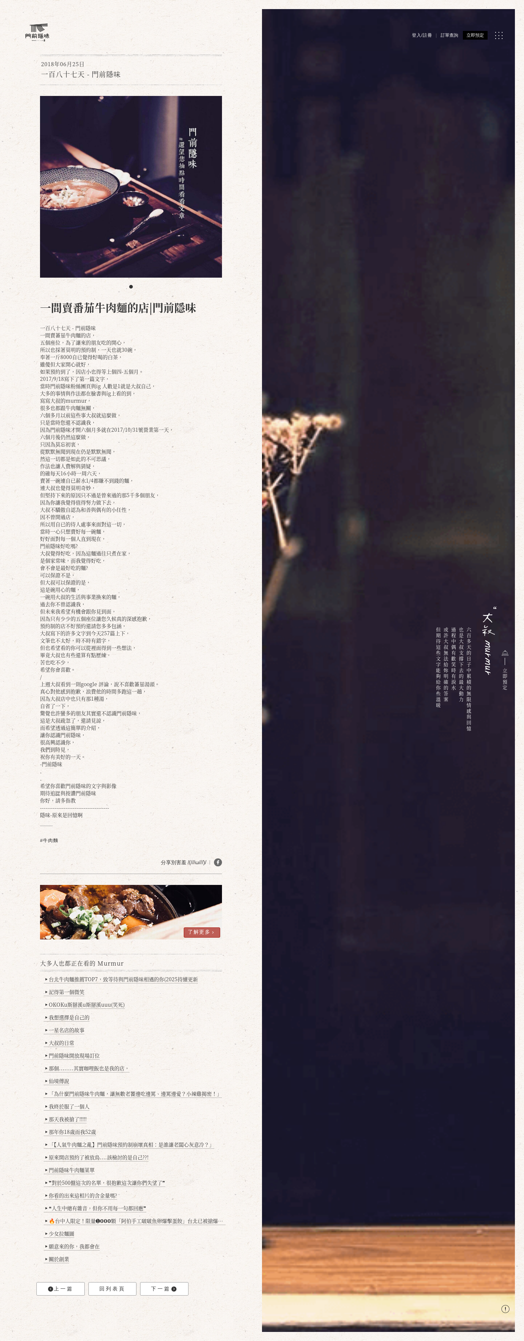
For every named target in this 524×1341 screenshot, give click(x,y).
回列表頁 (112, 1289)
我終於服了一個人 (67, 1106)
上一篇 (61, 1289)
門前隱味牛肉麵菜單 (70, 1169)
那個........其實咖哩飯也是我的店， (87, 1068)
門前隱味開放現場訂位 (72, 1055)
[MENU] (498, 35)
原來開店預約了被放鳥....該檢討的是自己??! (97, 1157)
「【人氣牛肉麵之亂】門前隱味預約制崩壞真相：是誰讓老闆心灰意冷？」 (130, 1144)
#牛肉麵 (49, 840)
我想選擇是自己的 (67, 1017)
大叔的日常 (60, 1042)
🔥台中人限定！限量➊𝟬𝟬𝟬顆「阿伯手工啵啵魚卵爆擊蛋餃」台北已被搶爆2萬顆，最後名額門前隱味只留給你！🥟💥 (135, 1220)
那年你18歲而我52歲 (70, 1131)
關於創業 (57, 1259)
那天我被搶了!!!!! (66, 1119)
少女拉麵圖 (60, 1233)
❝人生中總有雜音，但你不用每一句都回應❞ (96, 1208)
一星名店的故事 (65, 1030)
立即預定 (475, 35)
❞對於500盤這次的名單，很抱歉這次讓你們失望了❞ (105, 1182)
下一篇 (163, 1289)
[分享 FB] (218, 862)
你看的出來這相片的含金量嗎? (81, 1195)
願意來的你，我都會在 (72, 1246)
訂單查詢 (449, 35)
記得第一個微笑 (65, 991)
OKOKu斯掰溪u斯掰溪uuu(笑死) (85, 1004)
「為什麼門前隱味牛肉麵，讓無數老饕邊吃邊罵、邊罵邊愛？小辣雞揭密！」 (133, 1093)
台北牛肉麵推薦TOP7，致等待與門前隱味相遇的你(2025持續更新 (121, 979)
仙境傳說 (57, 1080)
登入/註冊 (422, 35)
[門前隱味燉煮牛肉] (37, 32)
